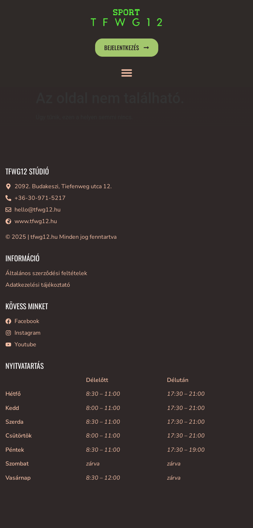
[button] (126, 72)
